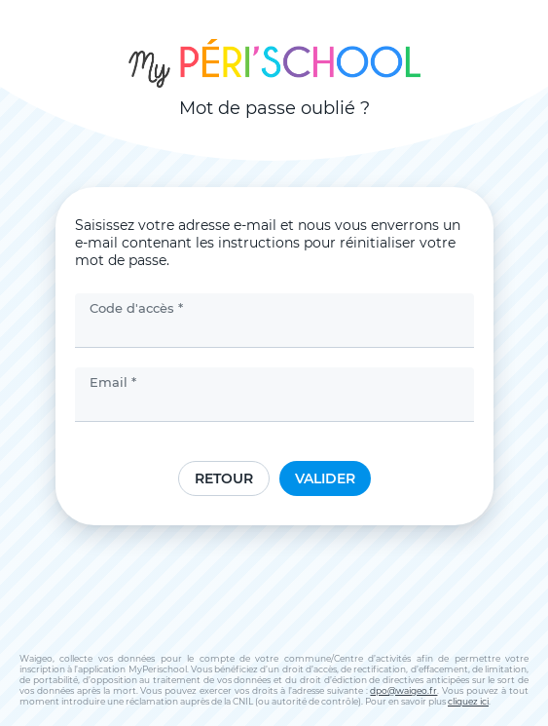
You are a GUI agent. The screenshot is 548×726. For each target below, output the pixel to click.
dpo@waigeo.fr (403, 690)
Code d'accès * (136, 308)
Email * (113, 382)
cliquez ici (468, 701)
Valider (325, 478)
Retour (224, 478)
